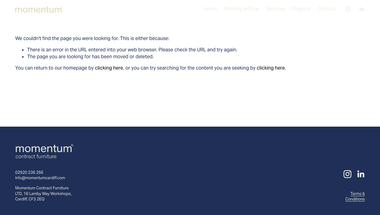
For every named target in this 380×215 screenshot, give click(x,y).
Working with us (241, 9)
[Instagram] (348, 9)
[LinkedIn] (362, 9)
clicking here (109, 68)
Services (275, 9)
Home (210, 9)
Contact (327, 9)
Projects (301, 9)
